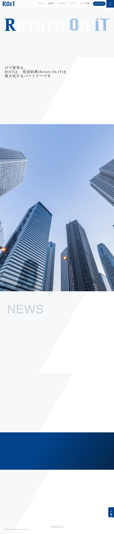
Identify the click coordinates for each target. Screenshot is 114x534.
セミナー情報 (85, 3)
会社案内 (51, 3)
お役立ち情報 (111, 512)
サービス (62, 3)
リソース (72, 3)
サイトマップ (57, 526)
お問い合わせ (99, 3)
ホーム (41, 3)
